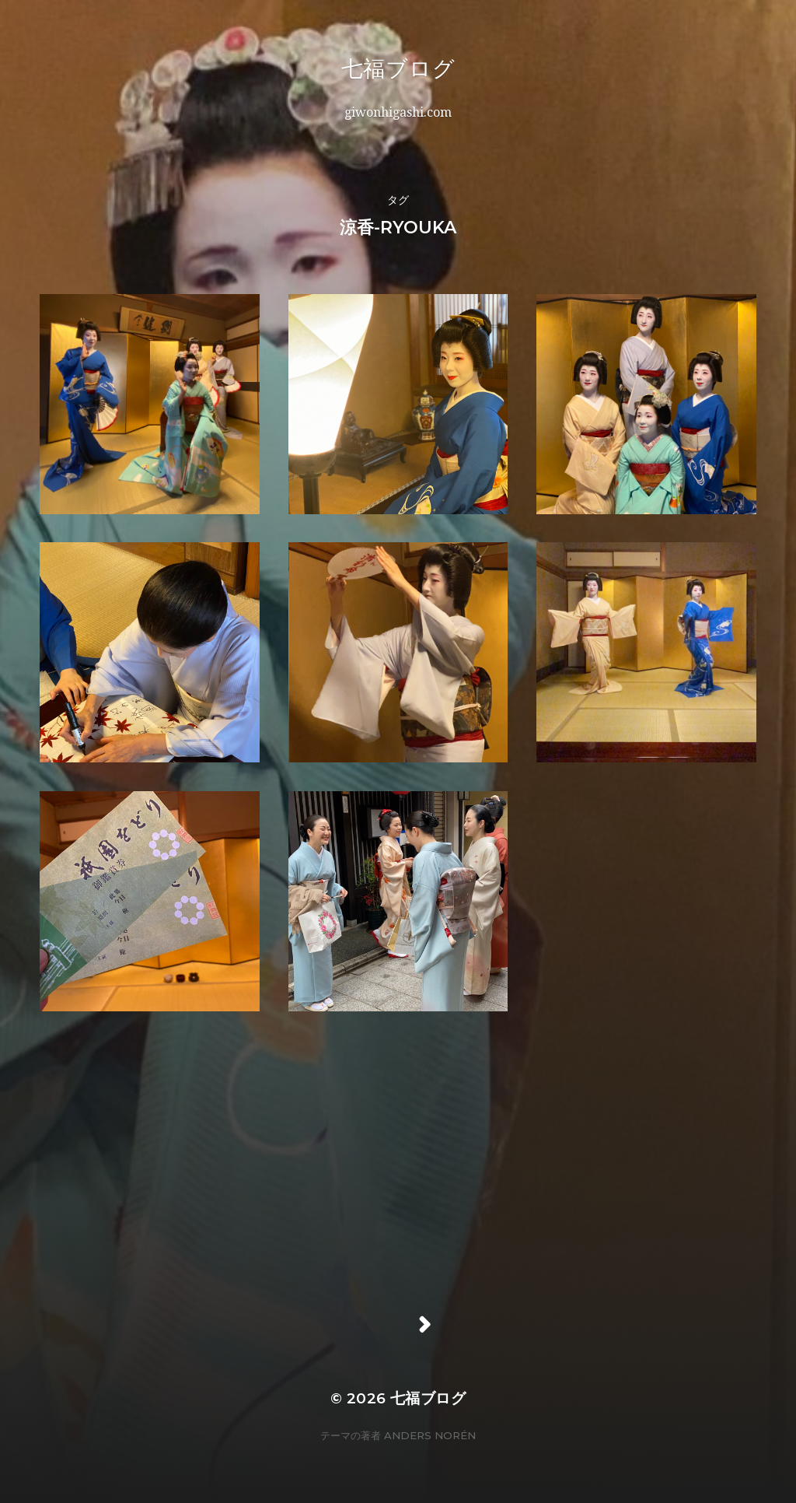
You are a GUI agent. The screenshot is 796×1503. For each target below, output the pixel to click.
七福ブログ (442, 68)
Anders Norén (430, 1435)
